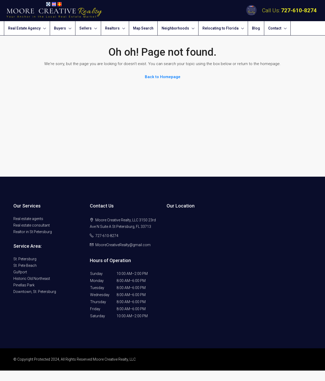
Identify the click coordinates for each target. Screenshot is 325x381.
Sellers (85, 28)
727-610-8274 (299, 10)
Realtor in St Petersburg (32, 232)
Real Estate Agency (24, 28)
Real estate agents (28, 219)
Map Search (143, 28)
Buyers (60, 28)
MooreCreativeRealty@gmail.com (123, 245)
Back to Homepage (162, 76)
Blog (256, 28)
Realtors (112, 28)
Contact (274, 28)
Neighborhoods (175, 28)
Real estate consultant (31, 225)
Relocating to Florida (220, 28)
